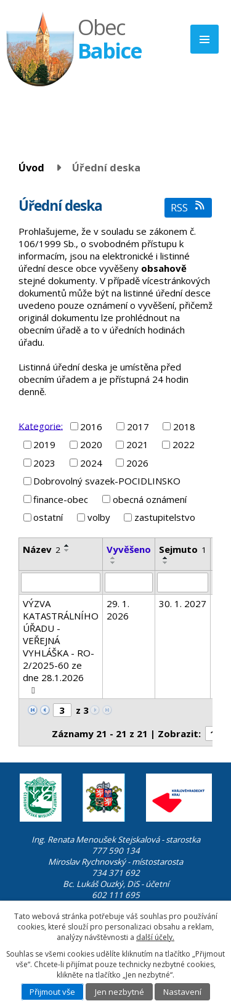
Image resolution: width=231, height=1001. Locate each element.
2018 (184, 426)
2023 (44, 463)
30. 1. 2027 (182, 603)
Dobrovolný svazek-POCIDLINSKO (106, 481)
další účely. (155, 937)
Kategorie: (40, 425)
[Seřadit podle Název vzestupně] (67, 545)
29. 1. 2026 (118, 609)
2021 (137, 444)
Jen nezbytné (119, 991)
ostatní (48, 517)
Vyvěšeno (129, 549)
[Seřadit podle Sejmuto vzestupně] (165, 557)
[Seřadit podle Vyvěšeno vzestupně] (113, 557)
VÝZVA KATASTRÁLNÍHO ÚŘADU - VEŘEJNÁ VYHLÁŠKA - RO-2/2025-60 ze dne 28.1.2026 (61, 646)
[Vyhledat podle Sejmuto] (182, 582)
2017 (138, 426)
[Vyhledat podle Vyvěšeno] (129, 582)
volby (98, 517)
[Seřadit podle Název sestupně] (67, 550)
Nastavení (182, 991)
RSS (188, 207)
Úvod (31, 167)
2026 (137, 463)
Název (41, 549)
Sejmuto (182, 549)
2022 (183, 444)
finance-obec (60, 499)
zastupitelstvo (164, 517)
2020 (91, 444)
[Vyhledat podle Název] (60, 582)
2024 (91, 463)
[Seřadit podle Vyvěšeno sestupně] (113, 562)
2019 (44, 444)
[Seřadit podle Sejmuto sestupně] (165, 562)
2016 (91, 426)
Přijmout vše (52, 991)
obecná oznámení (150, 499)
